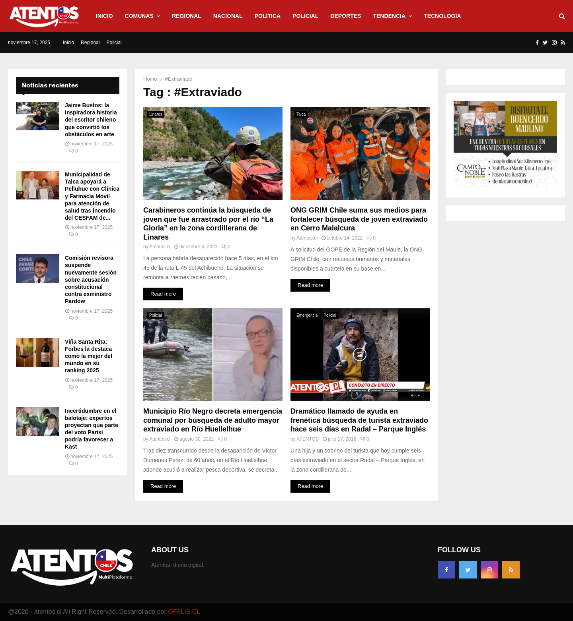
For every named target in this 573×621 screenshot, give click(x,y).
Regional (186, 16)
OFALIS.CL (184, 611)
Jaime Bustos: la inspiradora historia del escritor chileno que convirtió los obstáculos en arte (91, 119)
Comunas (139, 16)
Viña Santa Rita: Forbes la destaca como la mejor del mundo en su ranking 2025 (88, 356)
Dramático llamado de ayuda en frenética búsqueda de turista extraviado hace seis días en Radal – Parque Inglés (359, 420)
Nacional (228, 16)
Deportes (345, 16)
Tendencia (389, 16)
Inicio (104, 16)
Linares (155, 114)
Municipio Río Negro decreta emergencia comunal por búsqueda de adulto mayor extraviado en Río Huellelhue (212, 420)
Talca (301, 114)
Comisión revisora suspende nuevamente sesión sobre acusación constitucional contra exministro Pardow (91, 279)
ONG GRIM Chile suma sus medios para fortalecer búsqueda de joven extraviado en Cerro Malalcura (359, 219)
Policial (305, 16)
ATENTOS (307, 439)
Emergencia (307, 315)
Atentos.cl (159, 247)
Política (268, 16)
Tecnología (442, 16)
